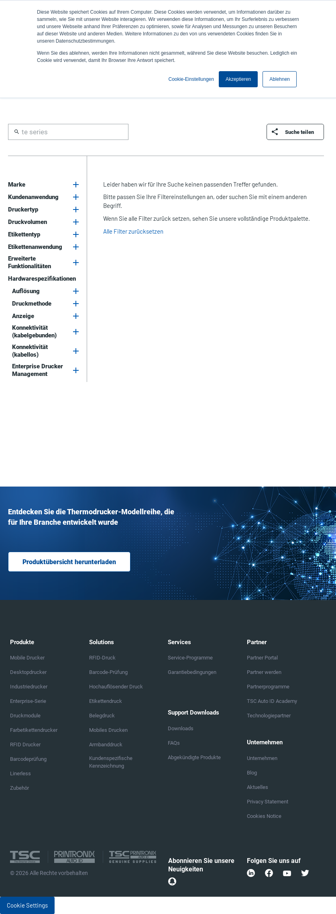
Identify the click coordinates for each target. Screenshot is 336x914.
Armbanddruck (105, 744)
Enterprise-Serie (28, 701)
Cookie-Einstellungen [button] (191, 79)
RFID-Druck (102, 658)
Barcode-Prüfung (108, 672)
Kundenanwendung (33, 197)
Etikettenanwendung (35, 247)
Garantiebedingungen (192, 672)
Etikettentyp (24, 234)
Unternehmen (262, 758)
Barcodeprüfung (28, 759)
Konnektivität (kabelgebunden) (34, 331)
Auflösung (26, 291)
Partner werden (264, 672)
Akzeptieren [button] (238, 79)
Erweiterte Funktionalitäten (29, 262)
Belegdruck (102, 716)
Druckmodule (25, 716)
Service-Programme (190, 658)
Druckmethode (31, 303)
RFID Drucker (25, 744)
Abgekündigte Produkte (194, 757)
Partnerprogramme (268, 687)
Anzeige (23, 316)
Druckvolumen (27, 222)
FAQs (174, 743)
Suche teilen (299, 132)
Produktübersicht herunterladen (69, 562)
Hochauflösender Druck (116, 687)
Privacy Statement (267, 802)
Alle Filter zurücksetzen (133, 231)
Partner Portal (262, 658)
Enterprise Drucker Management (37, 370)
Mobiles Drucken (108, 730)
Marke (16, 184)
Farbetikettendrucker (33, 730)
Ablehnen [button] (279, 79)
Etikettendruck (105, 701)
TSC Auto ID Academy (272, 701)
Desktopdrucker (28, 672)
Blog (252, 773)
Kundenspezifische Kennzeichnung (110, 762)
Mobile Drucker (27, 658)
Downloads (180, 728)
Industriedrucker (28, 687)
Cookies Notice (264, 816)
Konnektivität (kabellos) (30, 350)
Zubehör (19, 788)
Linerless (20, 773)
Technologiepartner (269, 716)
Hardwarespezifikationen (42, 278)
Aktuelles (257, 787)
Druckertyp (23, 209)
